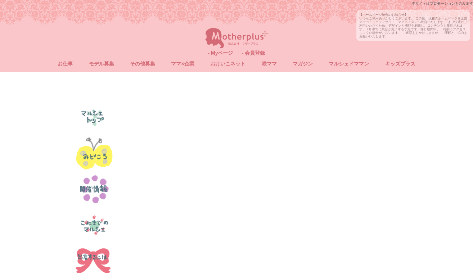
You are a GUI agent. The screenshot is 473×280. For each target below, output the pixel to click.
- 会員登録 (253, 53)
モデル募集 (101, 64)
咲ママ (269, 64)
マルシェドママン (349, 64)
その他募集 (142, 64)
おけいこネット (227, 64)
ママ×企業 (182, 64)
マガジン (303, 64)
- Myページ (220, 53)
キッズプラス (400, 64)
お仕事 (65, 64)
